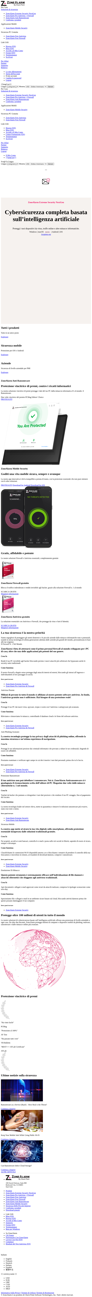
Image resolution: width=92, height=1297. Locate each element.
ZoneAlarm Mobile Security (16, 28)
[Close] (46, 169)
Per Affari (5, 61)
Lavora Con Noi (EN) (14, 1240)
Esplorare (4, 337)
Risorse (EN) (11, 46)
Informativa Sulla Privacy (11, 1293)
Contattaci (10, 1242)
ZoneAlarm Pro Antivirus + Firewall (20, 16)
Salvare (50, 87)
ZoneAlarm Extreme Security (17, 684)
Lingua (3, 87)
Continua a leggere (8, 1109)
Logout (8, 80)
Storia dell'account (13, 74)
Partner (3, 63)
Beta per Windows (13, 1229)
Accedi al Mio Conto (14, 1221)
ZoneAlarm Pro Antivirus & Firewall (20, 686)
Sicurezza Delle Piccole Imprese (18, 1206)
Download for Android (21, 485)
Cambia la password (13, 78)
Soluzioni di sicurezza (9, 9)
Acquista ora (46, 234)
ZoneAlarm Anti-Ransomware (17, 18)
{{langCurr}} (11, 158)
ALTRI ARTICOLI (8, 1172)
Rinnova (4, 68)
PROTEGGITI (6, 399)
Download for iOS (38, 485)
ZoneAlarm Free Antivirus (16, 36)
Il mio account (11, 76)
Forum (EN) (10, 53)
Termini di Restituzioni (45, 1293)
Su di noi (9, 57)
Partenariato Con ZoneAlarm (17, 1237)
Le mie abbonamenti (14, 72)
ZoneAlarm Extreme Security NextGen (21, 14)
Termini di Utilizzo (28, 1293)
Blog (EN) (10, 49)
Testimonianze (11, 55)
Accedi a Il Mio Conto (14, 51)
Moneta (22, 87)
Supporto (4, 65)
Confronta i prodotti (13, 20)
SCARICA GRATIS (8, 592)
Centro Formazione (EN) (15, 134)
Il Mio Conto (11, 155)
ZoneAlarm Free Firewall (15, 38)
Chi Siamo (10, 1235)
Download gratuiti (13, 1210)
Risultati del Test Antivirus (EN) (18, 1244)
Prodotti (9, 1191)
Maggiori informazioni (9, 594)
